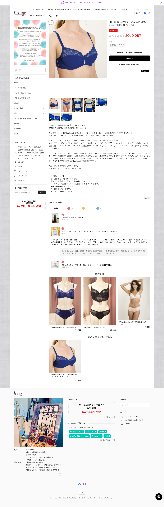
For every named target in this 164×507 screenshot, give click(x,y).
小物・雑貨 (18, 108)
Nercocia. (18, 129)
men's (16, 124)
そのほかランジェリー (23, 98)
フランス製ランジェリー (23, 93)
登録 (41, 192)
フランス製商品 (20, 88)
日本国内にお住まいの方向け (129, 64)
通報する (147, 198)
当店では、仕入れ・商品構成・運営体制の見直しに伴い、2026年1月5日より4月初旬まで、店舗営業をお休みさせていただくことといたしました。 (83, 9)
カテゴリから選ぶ (36, 16)
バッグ (16, 113)
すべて (56, 208)
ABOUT (138, 9)
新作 (16, 83)
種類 (110, 41)
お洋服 (16, 103)
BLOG (147, 9)
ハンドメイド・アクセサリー (25, 119)
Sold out (129, 58)
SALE (16, 134)
